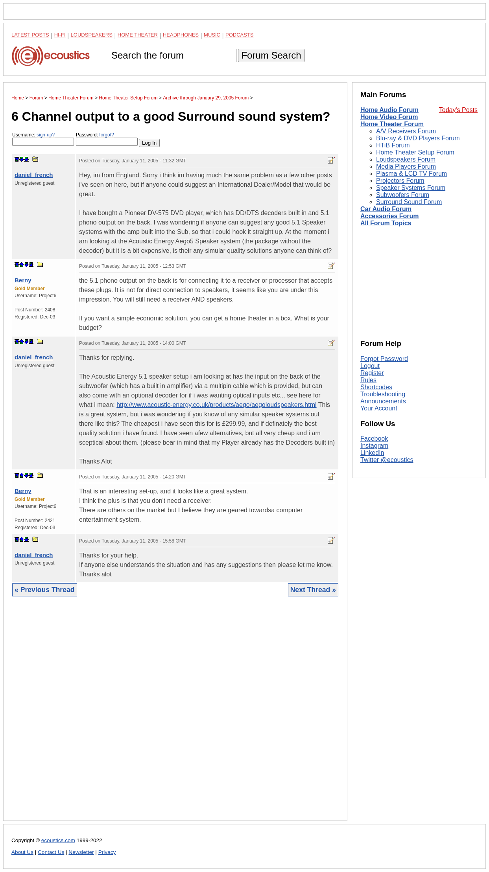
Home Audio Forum (389, 110)
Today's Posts (458, 110)
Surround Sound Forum (409, 202)
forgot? (106, 135)
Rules (368, 380)
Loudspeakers (92, 35)
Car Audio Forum (385, 209)
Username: (43, 139)
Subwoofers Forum (402, 194)
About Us (22, 852)
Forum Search (271, 55)
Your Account (378, 408)
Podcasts (239, 35)
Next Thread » (313, 590)
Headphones (181, 35)
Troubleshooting (382, 394)
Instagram (374, 445)
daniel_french (34, 174)
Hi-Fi (60, 35)
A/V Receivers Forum (406, 131)
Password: (107, 139)
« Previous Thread (45, 590)
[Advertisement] (175, 714)
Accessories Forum (389, 216)
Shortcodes (376, 387)
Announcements (383, 401)
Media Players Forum (406, 166)
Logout (370, 365)
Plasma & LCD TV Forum (411, 173)
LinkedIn (372, 452)
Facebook (374, 438)
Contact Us (51, 852)
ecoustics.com (58, 840)
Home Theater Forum (392, 124)
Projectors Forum (400, 180)
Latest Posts (30, 35)
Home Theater (138, 35)
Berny (23, 280)
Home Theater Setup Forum (415, 152)
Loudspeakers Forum (405, 159)
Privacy (107, 852)
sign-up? (46, 135)
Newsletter (81, 852)
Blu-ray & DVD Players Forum (418, 138)
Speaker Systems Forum (410, 187)
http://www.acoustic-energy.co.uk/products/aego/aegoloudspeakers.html (216, 404)
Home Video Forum (389, 117)
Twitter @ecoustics (386, 459)
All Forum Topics (385, 223)
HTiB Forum (393, 145)
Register (372, 373)
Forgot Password (384, 358)
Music (212, 35)
